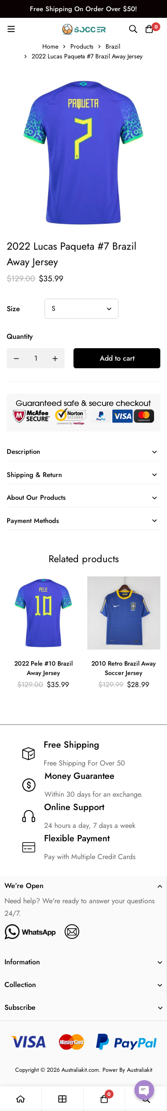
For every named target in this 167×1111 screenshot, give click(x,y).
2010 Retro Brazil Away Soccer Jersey (123, 668)
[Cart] (149, 29)
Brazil (113, 46)
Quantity (20, 336)
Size (13, 309)
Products (82, 46)
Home (50, 46)
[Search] (133, 29)
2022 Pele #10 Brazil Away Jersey (43, 668)
